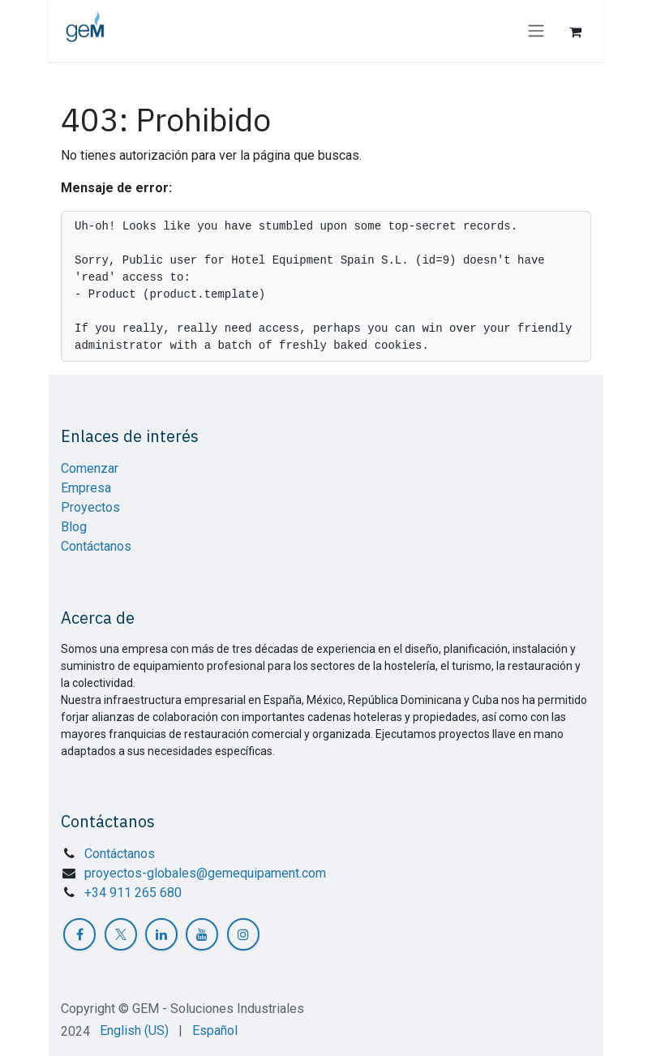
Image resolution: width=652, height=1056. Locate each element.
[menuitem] (134, 1031)
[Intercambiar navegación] (536, 31)
